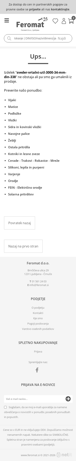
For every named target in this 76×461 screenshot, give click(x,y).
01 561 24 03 (39, 281)
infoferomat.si (39, 285)
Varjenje (14, 174)
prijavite (35, 9)
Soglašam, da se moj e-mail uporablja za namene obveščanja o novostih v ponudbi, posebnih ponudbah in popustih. (37, 412)
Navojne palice (19, 134)
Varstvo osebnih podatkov (38, 329)
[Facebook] (38, 371)
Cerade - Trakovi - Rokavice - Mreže (34, 160)
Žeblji (12, 140)
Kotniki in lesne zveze (24, 154)
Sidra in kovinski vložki (24, 127)
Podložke (14, 113)
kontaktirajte (60, 9)
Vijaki (12, 100)
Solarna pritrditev (21, 194)
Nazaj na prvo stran (23, 246)
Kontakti (38, 313)
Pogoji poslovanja (38, 323)
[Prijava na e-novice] (68, 399)
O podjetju (38, 307)
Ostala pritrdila (19, 147)
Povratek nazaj (19, 223)
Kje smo (38, 318)
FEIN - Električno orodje (25, 187)
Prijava (64, 21)
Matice (13, 107)
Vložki (12, 120)
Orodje (13, 181)
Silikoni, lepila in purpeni (26, 167)
